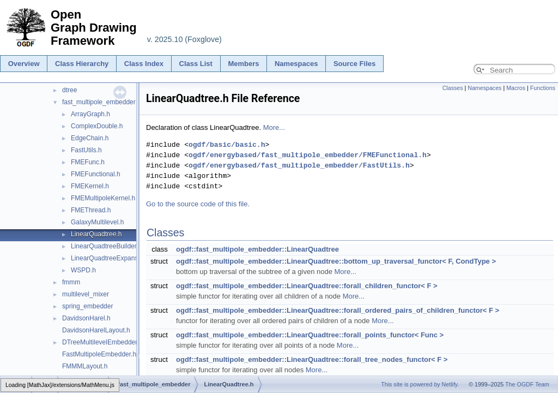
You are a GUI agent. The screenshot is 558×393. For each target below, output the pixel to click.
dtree (69, 90)
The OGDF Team (527, 384)
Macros (515, 88)
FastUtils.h (86, 150)
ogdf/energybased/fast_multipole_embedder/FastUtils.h (299, 165)
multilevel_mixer (85, 294)
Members (243, 63)
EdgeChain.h (89, 138)
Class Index (143, 63)
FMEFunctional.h (95, 174)
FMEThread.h (91, 210)
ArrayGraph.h (90, 114)
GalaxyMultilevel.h (97, 222)
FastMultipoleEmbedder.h (99, 354)
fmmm (71, 282)
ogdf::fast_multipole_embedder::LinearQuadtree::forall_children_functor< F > (307, 286)
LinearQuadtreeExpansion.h (111, 258)
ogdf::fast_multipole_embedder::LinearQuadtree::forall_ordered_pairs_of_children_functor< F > (337, 310)
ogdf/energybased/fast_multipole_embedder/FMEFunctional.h (308, 155)
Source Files (354, 63)
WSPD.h (83, 270)
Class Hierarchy (81, 63)
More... (274, 127)
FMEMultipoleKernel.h (103, 198)
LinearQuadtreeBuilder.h (106, 246)
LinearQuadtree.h (96, 234)
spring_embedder (87, 306)
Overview (24, 63)
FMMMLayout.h (84, 366)
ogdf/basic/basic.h (227, 145)
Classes (452, 88)
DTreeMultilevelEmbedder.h (102, 342)
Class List (196, 63)
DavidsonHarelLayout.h (96, 330)
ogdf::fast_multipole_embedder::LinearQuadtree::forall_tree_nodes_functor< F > (311, 359)
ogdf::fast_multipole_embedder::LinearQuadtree (257, 249)
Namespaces (296, 63)
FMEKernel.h (90, 186)
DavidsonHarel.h (86, 318)
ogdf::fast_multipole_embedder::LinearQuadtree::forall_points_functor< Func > (310, 335)
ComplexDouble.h (97, 126)
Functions (542, 88)
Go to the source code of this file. (198, 204)
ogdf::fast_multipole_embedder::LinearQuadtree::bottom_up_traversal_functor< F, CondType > (336, 261)
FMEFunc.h (88, 162)
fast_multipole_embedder (99, 102)
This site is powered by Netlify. (420, 384)
